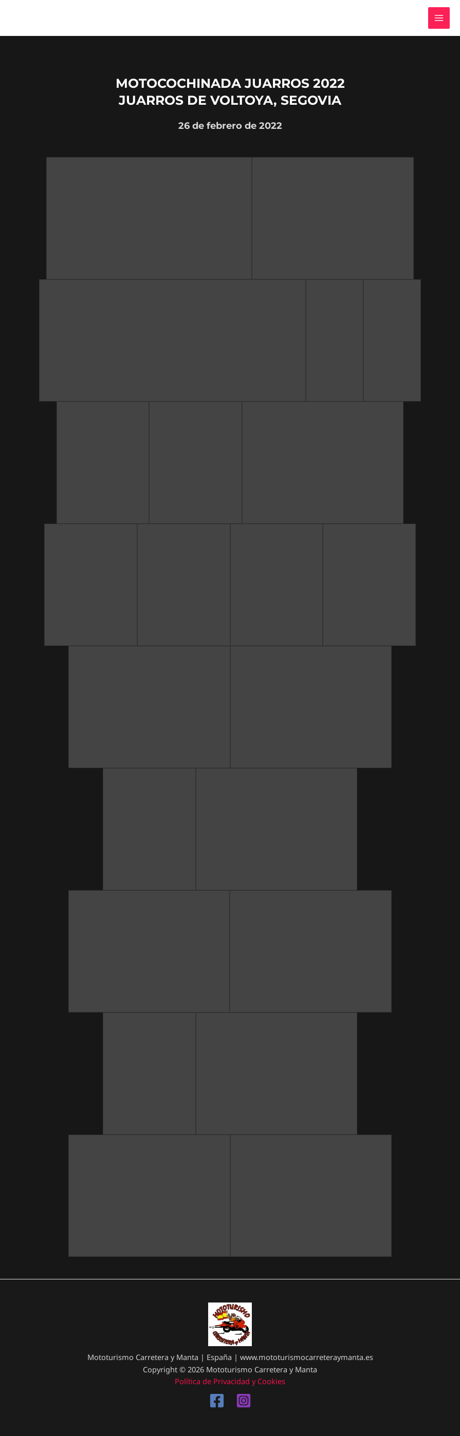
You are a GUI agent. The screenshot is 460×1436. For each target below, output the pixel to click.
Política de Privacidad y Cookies (230, 1381)
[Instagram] (243, 1400)
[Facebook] (217, 1400)
